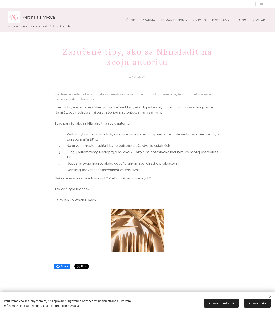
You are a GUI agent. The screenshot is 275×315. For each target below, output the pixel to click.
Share (62, 266)
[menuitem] (133, 20)
